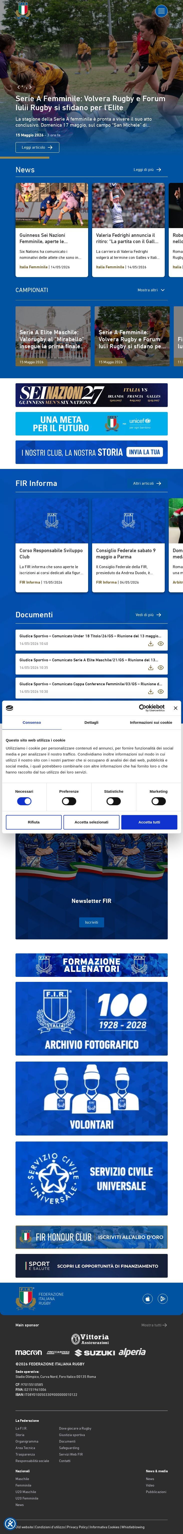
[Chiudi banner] (175, 708)
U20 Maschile (26, 1492)
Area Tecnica (25, 1448)
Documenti (67, 1441)
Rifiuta (34, 822)
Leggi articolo (37, 147)
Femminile (23, 1485)
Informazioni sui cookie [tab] (151, 722)
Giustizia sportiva (72, 1435)
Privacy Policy (77, 1527)
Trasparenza (25, 1454)
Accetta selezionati (91, 822)
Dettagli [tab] (92, 722)
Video (150, 1485)
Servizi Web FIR (71, 1454)
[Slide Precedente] (19, 87)
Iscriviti (91, 922)
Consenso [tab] (32, 722)
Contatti (64, 1461)
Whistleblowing (132, 1527)
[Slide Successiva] (31, 87)
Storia (20, 1435)
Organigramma (27, 1441)
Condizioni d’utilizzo (50, 1527)
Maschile (22, 1479)
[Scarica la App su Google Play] (163, 1299)
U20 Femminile (27, 1498)
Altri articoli (147, 483)
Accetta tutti (149, 822)
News (20, 1505)
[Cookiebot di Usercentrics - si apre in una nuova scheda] (142, 708)
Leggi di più (148, 170)
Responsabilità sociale (32, 1461)
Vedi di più (149, 615)
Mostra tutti (154, 1325)
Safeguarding (69, 1448)
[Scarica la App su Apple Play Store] (148, 1299)
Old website (24, 1527)
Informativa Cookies (104, 1527)
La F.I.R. (21, 1428)
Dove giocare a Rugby (75, 1428)
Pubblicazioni (156, 1492)
